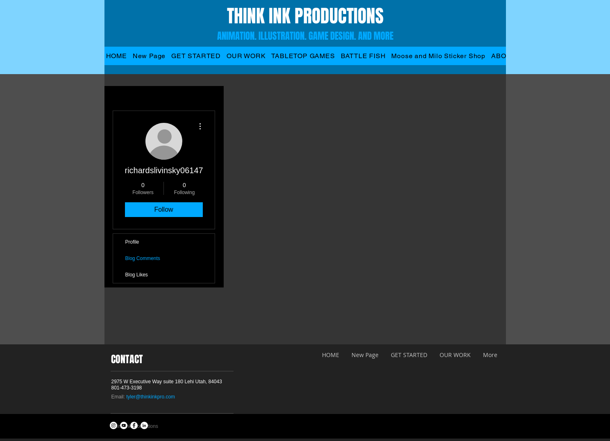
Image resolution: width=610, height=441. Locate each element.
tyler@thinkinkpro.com (150, 397)
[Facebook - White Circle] (134, 425)
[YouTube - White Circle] (123, 425)
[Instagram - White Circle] (113, 425)
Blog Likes (136, 275)
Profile (132, 242)
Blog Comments (142, 258)
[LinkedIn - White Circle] (144, 425)
